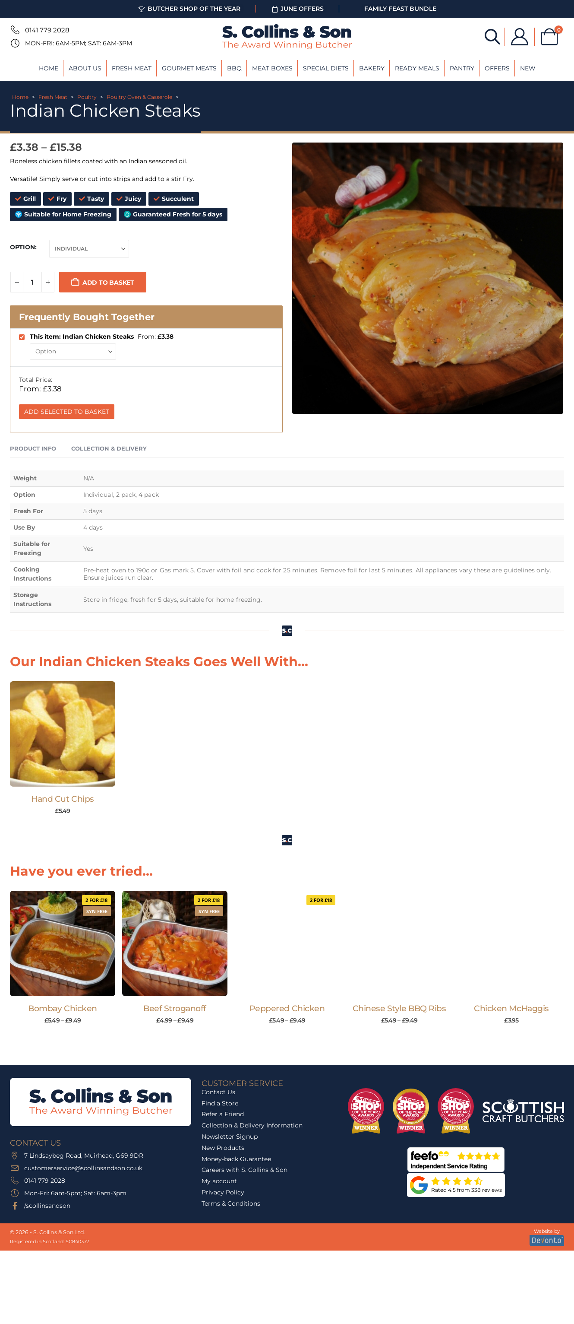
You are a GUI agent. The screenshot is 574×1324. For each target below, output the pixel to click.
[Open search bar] (492, 36)
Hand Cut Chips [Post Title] (62, 799)
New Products (223, 1148)
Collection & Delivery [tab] (109, 448)
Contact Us (218, 1092)
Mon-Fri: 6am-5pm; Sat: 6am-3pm (78, 43)
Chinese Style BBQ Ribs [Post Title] (399, 1008)
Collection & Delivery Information (252, 1125)
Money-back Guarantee (236, 1159)
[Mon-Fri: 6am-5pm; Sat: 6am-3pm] (14, 43)
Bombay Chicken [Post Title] (62, 1008)
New (528, 68)
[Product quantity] (32, 282)
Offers (497, 68)
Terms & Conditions (231, 1203)
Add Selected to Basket (66, 412)
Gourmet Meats (189, 68)
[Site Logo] (287, 36)
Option (22, 247)
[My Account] (519, 36)
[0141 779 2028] (14, 29)
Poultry (87, 97)
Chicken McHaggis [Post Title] (511, 1008)
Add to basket (108, 282)
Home (48, 68)
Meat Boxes (272, 68)
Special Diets (326, 68)
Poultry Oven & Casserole (139, 97)
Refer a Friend (223, 1114)
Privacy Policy (223, 1192)
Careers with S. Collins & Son (244, 1170)
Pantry (462, 68)
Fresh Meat (131, 68)
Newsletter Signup (230, 1136)
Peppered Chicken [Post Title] (287, 1008)
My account (219, 1181)
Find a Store (220, 1103)
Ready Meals (417, 68)
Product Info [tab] (33, 448)
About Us (85, 68)
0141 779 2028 (47, 30)
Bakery (372, 68)
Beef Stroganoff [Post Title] (174, 1008)
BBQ (234, 68)
